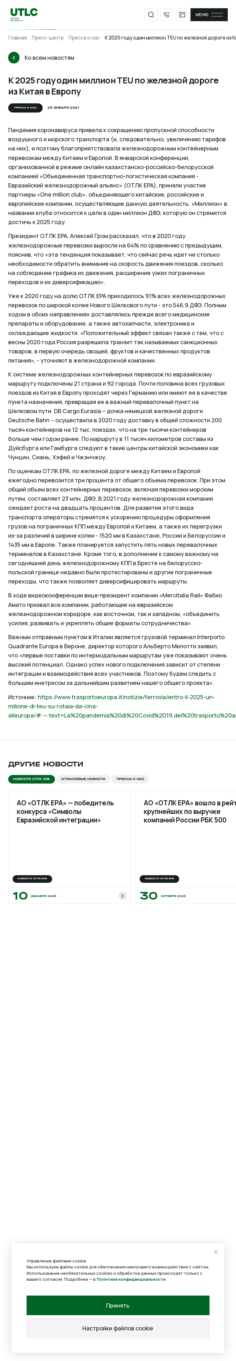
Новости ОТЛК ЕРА (31, 779)
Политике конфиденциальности (131, 1279)
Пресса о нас (84, 37)
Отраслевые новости (83, 779)
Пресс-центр (48, 37)
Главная (17, 37)
